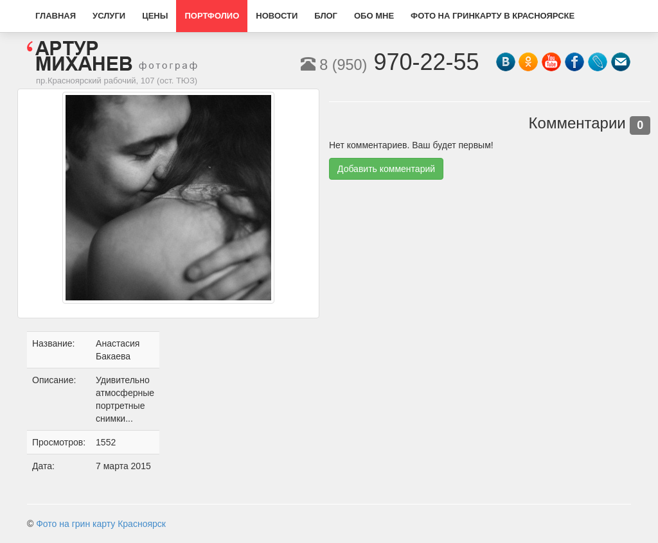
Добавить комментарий (386, 169)
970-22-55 (390, 62)
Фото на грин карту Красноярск (101, 524)
